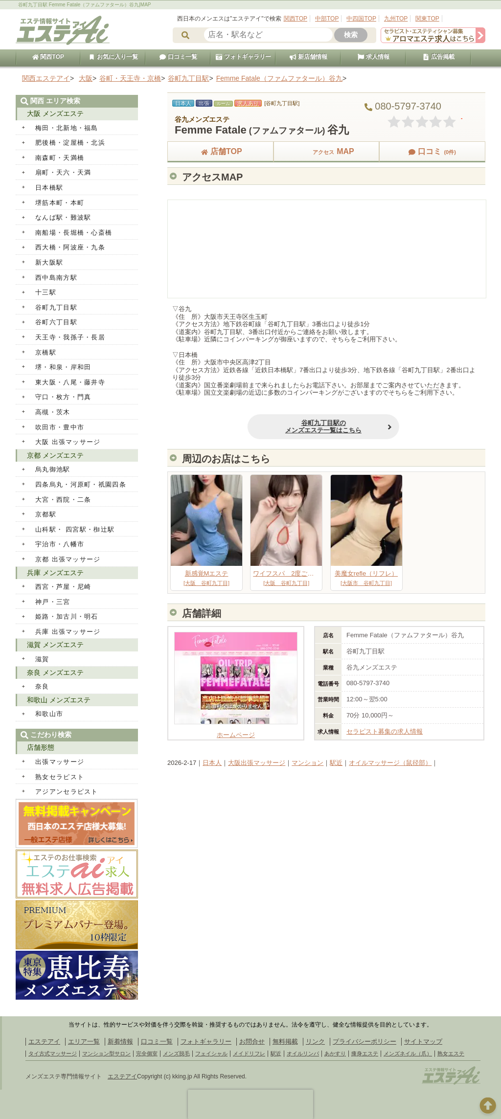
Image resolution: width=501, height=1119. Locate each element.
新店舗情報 (308, 56)
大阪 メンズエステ (55, 113)
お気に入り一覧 (113, 56)
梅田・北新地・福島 (66, 128)
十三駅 (45, 292)
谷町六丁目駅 (56, 322)
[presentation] (250, 1104)
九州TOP (396, 18)
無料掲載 (285, 1041)
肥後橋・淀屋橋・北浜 (70, 142)
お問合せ (252, 1041)
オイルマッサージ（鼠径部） (390, 762)
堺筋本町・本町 (59, 202)
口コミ (432, 151)
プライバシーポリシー (364, 1041)
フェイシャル (211, 1053)
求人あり (248, 103)
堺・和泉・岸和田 (63, 367)
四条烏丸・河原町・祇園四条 (80, 484)
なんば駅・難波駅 (63, 217)
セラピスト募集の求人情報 (384, 731)
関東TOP (427, 18)
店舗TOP (220, 151)
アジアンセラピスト (66, 791)
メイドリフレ (249, 1053)
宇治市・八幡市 (59, 544)
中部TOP (327, 18)
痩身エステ (364, 1053)
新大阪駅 (49, 262)
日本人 (212, 762)
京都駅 (45, 514)
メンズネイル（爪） (408, 1053)
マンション (307, 762)
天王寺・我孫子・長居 (70, 337)
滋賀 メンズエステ (55, 645)
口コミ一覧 (178, 56)
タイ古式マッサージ (52, 1053)
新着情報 (120, 1041)
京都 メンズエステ (55, 455)
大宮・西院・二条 (63, 499)
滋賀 (42, 659)
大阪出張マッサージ (256, 762)
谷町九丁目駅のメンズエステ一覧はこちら (264, 426)
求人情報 (373, 56)
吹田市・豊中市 (59, 427)
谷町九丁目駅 (56, 307)
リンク (315, 1041)
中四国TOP (361, 18)
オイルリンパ (303, 1053)
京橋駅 (45, 352)
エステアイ (44, 1041)
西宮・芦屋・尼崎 (63, 586)
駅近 (336, 762)
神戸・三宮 (52, 601)
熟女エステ (450, 1053)
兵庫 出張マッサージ (68, 631)
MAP (326, 151)
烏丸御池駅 (52, 469)
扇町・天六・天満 (63, 172)
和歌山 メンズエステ (59, 700)
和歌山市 (49, 713)
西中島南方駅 (56, 277)
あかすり (335, 1053)
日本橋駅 (49, 187)
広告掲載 (438, 56)
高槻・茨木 (52, 412)
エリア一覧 (84, 1041)
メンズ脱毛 (176, 1053)
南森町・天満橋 (59, 157)
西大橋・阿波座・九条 (70, 247)
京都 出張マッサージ (68, 559)
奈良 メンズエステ (55, 672)
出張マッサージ (59, 761)
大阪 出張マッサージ (68, 442)
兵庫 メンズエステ (55, 573)
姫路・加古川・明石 (66, 616)
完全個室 (147, 1053)
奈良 (42, 686)
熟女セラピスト (59, 777)
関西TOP (295, 18)
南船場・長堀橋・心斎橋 (73, 232)
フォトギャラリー (243, 56)
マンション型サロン (106, 1053)
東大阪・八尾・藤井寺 (70, 382)
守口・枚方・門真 (63, 397)
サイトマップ (423, 1041)
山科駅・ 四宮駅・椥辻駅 (74, 529)
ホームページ (235, 731)
